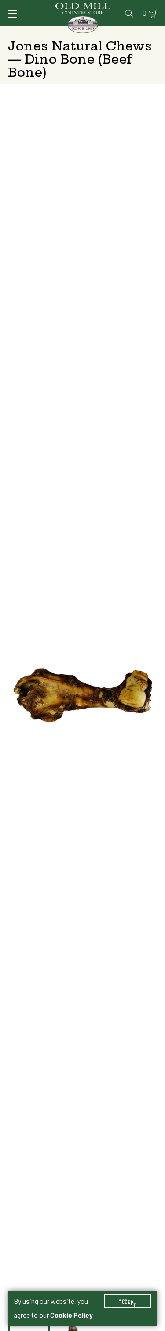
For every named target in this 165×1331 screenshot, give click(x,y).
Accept (127, 1301)
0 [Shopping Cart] (145, 13)
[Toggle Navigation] (12, 13)
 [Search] (129, 13)
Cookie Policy (71, 1315)
